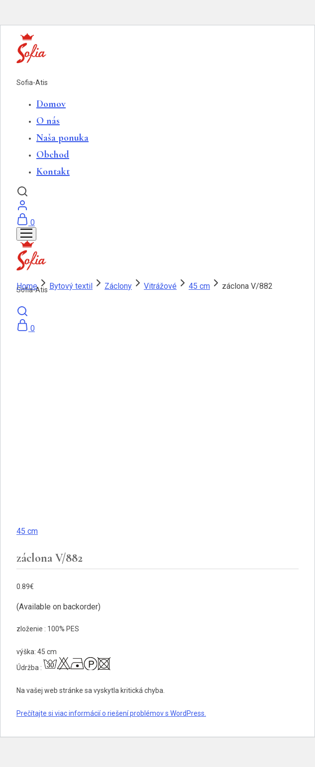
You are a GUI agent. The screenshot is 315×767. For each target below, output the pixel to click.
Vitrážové (160, 286)
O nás (48, 121)
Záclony (118, 286)
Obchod (52, 155)
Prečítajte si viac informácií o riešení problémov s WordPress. (111, 713)
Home (26, 286)
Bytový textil (71, 286)
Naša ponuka (62, 138)
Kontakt (53, 171)
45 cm (199, 286)
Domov (51, 104)
